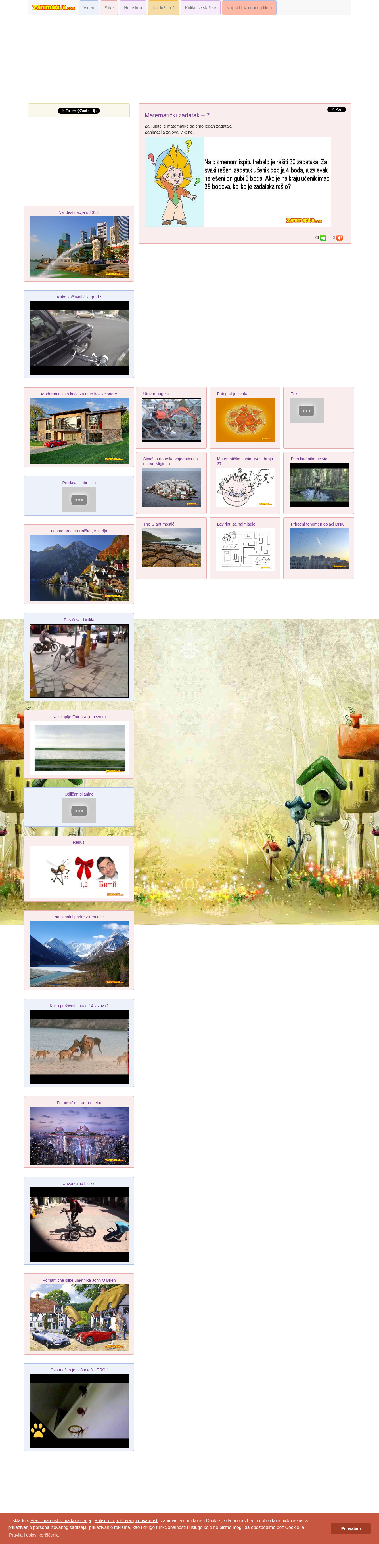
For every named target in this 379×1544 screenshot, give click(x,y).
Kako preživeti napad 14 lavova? (79, 1005)
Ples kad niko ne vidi (309, 459)
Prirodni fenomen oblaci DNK (317, 524)
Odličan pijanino (79, 794)
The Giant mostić (158, 524)
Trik (294, 393)
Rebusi (79, 842)
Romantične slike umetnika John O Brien (79, 1280)
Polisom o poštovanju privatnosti (126, 1520)
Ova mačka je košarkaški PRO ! (79, 1370)
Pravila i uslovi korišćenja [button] (34, 1535)
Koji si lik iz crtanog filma (249, 7)
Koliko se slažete (200, 7)
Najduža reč (163, 7)
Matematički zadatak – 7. (178, 115)
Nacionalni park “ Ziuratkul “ (79, 917)
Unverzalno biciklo (78, 1183)
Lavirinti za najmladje (236, 524)
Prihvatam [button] (351, 1528)
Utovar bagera (156, 393)
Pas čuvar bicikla (79, 619)
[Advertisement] (190, 60)
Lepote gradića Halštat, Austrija (79, 531)
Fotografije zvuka (232, 393)
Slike (109, 7)
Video (89, 7)
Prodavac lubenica (79, 482)
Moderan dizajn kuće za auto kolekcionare (79, 394)
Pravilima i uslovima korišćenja (60, 1520)
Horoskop (133, 7)
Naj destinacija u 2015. (79, 212)
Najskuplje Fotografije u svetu (79, 716)
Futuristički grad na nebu (79, 1102)
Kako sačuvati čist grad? (79, 297)
